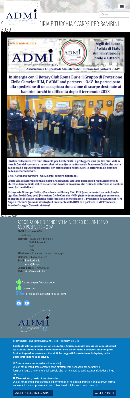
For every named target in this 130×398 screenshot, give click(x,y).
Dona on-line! (26, 288)
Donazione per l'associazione (35, 282)
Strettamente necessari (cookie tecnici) (38, 366)
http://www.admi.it (34, 271)
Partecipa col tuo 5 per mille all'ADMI (41, 293)
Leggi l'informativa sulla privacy (31, 359)
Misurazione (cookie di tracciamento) (37, 381)
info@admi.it (32, 260)
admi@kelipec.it (34, 264)
